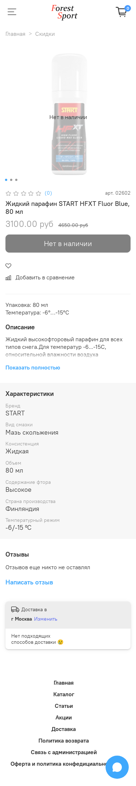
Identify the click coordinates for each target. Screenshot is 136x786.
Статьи (64, 705)
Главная (15, 33)
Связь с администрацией (64, 752)
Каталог (63, 694)
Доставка (63, 728)
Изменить (45, 619)
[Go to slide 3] (16, 180)
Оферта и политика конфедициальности (64, 763)
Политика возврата (63, 740)
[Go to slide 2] (11, 180)
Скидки (45, 33)
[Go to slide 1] (6, 180)
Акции (63, 717)
